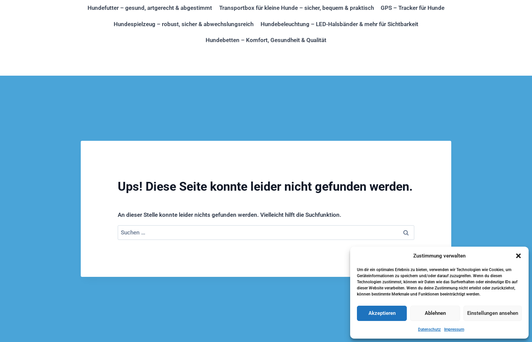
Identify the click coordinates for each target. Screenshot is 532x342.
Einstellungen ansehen (492, 313)
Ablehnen (435, 313)
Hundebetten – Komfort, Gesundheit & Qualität (266, 40)
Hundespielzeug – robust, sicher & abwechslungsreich (183, 24)
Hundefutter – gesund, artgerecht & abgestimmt (150, 7)
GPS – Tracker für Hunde (412, 7)
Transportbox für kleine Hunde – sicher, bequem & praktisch (296, 7)
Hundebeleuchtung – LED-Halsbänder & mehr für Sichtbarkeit (339, 24)
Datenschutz (429, 329)
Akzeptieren (382, 313)
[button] (518, 255)
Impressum (454, 329)
